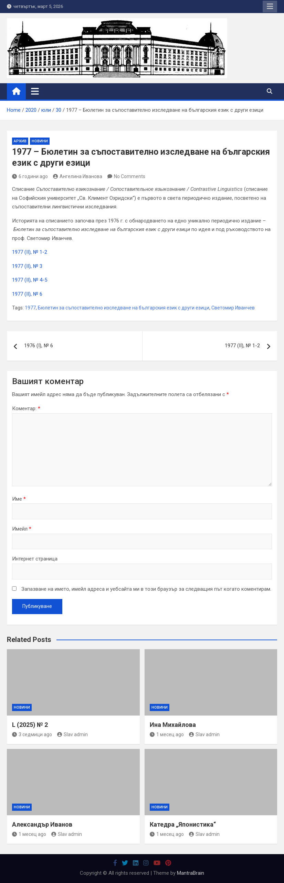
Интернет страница (34, 559)
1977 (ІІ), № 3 (27, 266)
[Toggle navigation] (35, 91)
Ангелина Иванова (77, 176)
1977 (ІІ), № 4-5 (29, 280)
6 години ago (30, 176)
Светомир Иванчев (233, 307)
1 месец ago (167, 734)
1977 (30, 307)
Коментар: (26, 408)
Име (19, 499)
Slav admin (72, 734)
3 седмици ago (32, 734)
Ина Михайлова (173, 724)
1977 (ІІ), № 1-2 (29, 252)
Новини (40, 141)
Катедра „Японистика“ (183, 824)
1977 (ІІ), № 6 (27, 294)
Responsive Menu (270, 6)
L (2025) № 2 (30, 724)
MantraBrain (190, 873)
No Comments (129, 176)
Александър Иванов (42, 824)
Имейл (21, 529)
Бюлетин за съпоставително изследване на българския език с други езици (123, 307)
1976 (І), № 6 (38, 345)
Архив (20, 141)
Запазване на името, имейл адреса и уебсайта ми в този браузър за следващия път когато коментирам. (146, 589)
